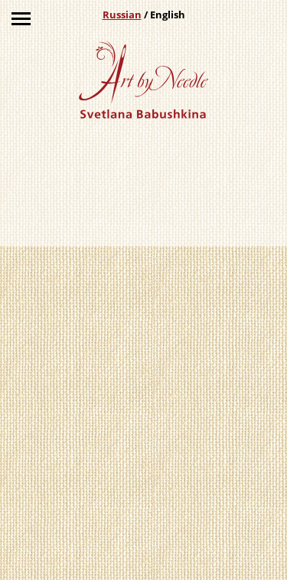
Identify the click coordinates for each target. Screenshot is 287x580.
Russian (122, 14)
